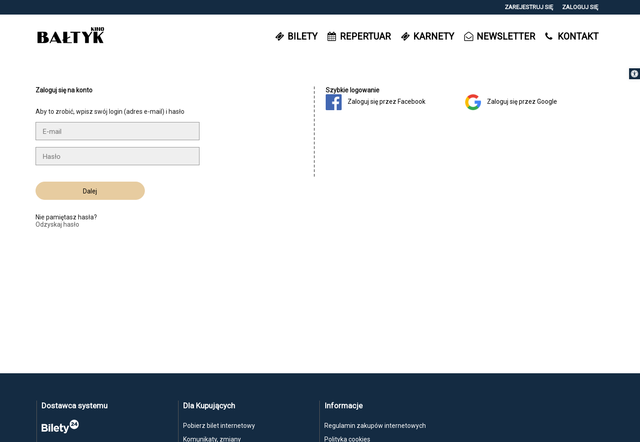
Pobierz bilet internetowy (219, 425)
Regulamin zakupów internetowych (375, 425)
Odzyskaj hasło (57, 224)
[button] (634, 73)
